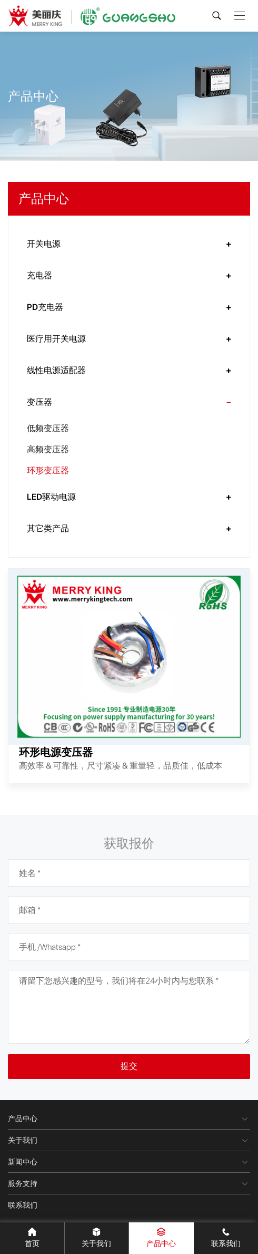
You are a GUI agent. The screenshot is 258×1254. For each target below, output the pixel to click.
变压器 (39, 402)
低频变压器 (48, 428)
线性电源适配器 (56, 370)
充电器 (39, 275)
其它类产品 (48, 528)
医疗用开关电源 (56, 339)
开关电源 (44, 244)
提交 (129, 1066)
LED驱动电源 (51, 497)
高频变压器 (48, 449)
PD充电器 (45, 307)
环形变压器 (48, 470)
